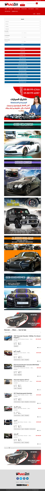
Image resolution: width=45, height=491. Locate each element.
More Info (39, 347)
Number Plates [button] (15, 11)
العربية (22, 3)
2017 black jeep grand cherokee (23, 393)
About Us (17, 482)
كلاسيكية (16, 434)
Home (6, 8)
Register (38, 13)
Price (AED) (6, 31)
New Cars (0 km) (17, 8)
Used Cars (10, 8)
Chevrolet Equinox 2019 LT (21, 380)
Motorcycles (7, 11)
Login (34, 13)
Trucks (36, 8)
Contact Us (22, 482)
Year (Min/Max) (7, 35)
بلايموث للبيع (17, 351)
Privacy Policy (27, 482)
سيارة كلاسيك (17, 407)
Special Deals (24, 8)
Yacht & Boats (31, 8)
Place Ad (23, 5)
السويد (15, 420)
